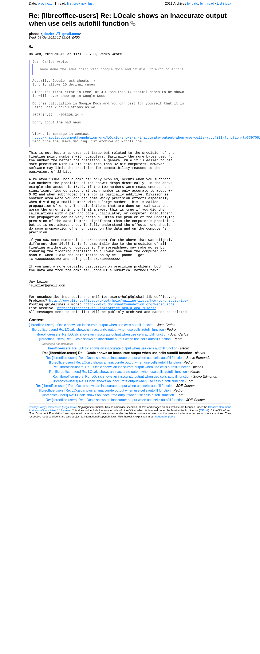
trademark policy (165, 476)
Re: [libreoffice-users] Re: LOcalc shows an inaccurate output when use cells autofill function (128, 19)
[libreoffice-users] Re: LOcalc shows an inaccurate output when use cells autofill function (98, 389)
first (69, 3)
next (48, 3)
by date (192, 3)
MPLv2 (204, 470)
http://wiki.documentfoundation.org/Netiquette (128, 362)
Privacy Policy (37, 466)
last (91, 3)
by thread (207, 3)
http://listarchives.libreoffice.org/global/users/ (106, 367)
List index (224, 3)
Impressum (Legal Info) (62, 466)
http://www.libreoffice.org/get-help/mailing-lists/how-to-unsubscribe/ (119, 357)
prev (41, 3)
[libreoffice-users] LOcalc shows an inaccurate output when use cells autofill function (91, 385)
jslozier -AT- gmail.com (60, 34)
